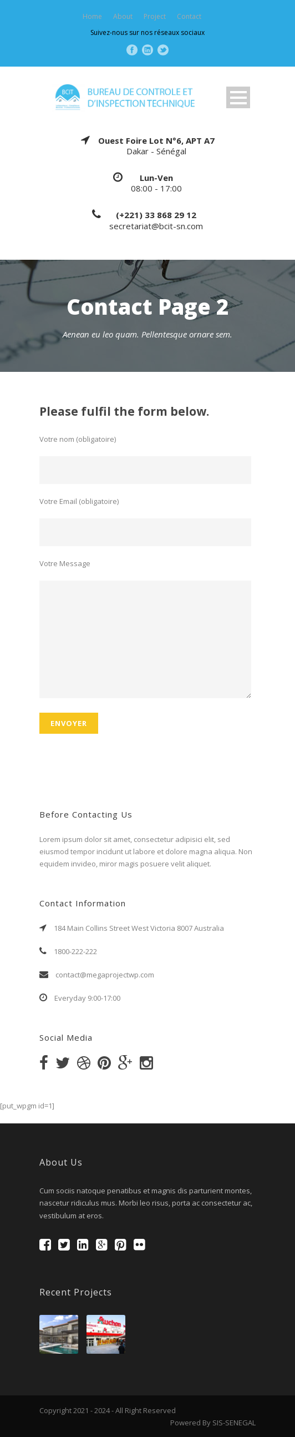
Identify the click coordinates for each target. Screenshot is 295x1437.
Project (155, 16)
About (123, 16)
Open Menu (238, 97)
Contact (189, 16)
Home (92, 16)
